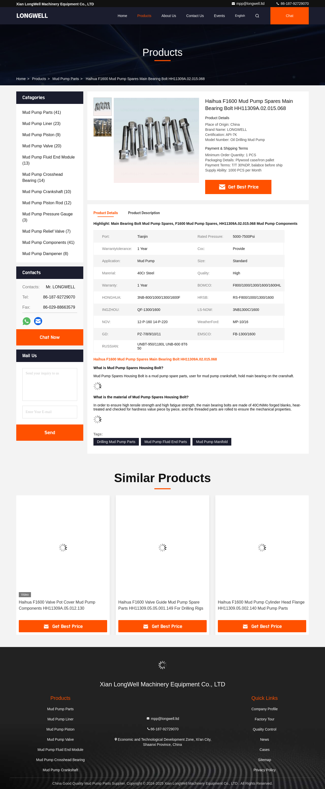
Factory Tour (264, 719)
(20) (41, 146)
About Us (168, 16)
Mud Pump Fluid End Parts (165, 442)
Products (144, 16)
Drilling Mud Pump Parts (116, 442)
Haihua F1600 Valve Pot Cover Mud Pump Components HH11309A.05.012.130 (57, 605)
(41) (41, 112)
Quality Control (265, 729)
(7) (46, 231)
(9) (41, 135)
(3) (47, 217)
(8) (45, 253)
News (264, 739)
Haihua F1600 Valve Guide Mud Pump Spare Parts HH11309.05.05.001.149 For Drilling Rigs (160, 605)
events (219, 16)
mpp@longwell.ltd (248, 4)
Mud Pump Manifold (212, 442)
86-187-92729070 (292, 4)
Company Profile (264, 709)
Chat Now (50, 337)
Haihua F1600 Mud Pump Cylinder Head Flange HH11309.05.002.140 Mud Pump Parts (261, 605)
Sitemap (264, 760)
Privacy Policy (264, 770)
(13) (48, 160)
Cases (264, 750)
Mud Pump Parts (66, 79)
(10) (46, 192)
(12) (46, 203)
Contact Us (195, 16)
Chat (290, 16)
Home (122, 16)
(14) (42, 177)
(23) (41, 123)
